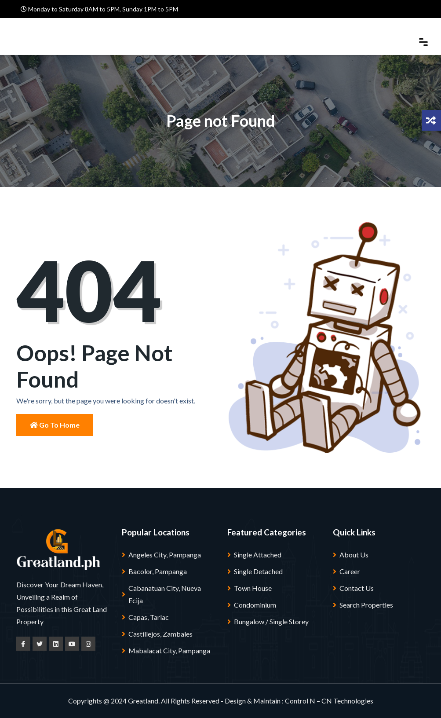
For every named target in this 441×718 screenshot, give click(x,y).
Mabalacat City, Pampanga (169, 650)
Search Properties (366, 605)
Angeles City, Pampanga (164, 554)
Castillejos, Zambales (160, 634)
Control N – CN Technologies (329, 700)
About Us (353, 554)
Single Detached (258, 571)
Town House (253, 588)
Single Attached (257, 554)
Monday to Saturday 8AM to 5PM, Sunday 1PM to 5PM (99, 9)
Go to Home (55, 425)
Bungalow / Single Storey (271, 621)
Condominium (255, 605)
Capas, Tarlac (148, 617)
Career (349, 571)
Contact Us (356, 588)
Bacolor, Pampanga (157, 571)
